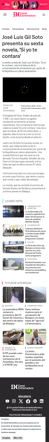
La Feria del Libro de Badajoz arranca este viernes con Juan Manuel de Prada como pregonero (35, 250)
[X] (21, 401)
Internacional (33, 29)
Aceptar (6, 438)
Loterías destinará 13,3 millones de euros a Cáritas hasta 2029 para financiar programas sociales (35, 233)
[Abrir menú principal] (5, 14)
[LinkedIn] (41, 401)
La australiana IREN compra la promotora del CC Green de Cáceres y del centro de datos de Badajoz (13, 316)
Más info (18, 438)
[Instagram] (14, 401)
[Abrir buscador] (44, 14)
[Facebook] (28, 401)
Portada (5, 29)
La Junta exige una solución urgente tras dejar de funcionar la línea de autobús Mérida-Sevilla (35, 216)
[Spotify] (35, 401)
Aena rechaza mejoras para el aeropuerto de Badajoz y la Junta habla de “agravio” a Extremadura (35, 316)
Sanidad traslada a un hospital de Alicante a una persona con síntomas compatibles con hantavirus (35, 267)
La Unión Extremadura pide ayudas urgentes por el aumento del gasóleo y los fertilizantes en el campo (35, 359)
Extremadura (18, 29)
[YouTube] (7, 401)
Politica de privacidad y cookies (25, 415)
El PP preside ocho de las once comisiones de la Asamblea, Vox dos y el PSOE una (13, 358)
